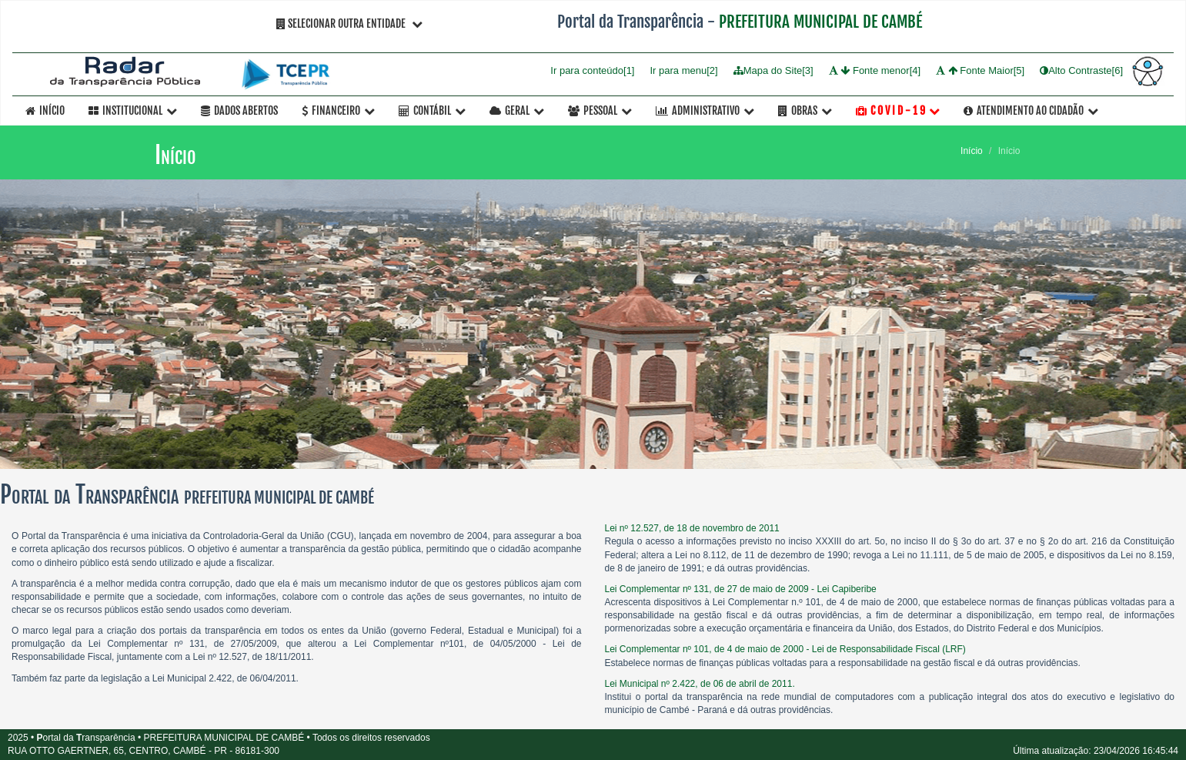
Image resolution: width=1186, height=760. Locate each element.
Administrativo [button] (705, 110)
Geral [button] (516, 110)
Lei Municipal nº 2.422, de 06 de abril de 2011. (700, 683)
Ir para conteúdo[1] (592, 70)
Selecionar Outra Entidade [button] (349, 23)
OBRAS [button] (805, 110)
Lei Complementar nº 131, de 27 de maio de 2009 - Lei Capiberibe (741, 589)
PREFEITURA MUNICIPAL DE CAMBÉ (820, 22)
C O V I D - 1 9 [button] (898, 110)
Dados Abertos (239, 110)
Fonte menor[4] (874, 70)
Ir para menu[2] (683, 70)
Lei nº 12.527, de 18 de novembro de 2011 (692, 528)
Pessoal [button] (600, 110)
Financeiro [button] (338, 110)
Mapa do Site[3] (773, 70)
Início (45, 110)
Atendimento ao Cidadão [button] (1031, 110)
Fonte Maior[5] (980, 70)
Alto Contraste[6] (1081, 70)
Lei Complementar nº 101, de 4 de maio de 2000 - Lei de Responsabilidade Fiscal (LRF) (785, 649)
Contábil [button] (432, 110)
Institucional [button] (133, 110)
